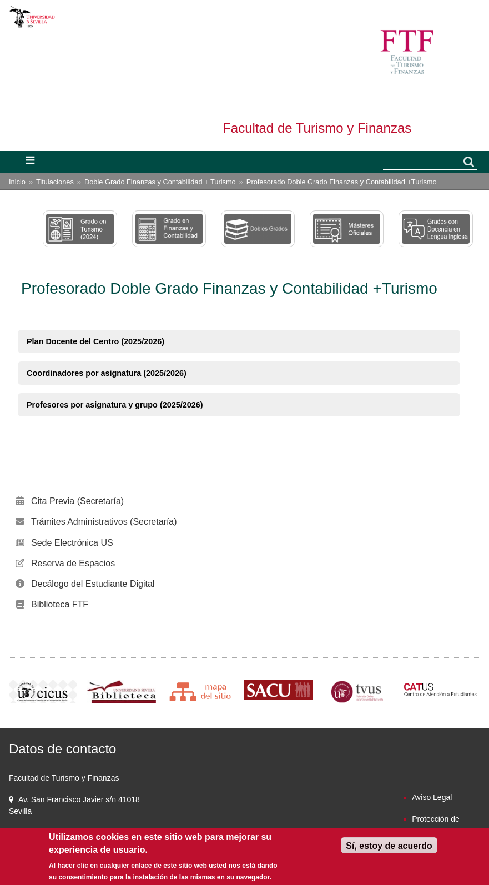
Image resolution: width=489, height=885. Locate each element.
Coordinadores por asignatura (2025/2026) (106, 373)
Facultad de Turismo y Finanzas (317, 127)
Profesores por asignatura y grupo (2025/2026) (115, 404)
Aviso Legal (432, 797)
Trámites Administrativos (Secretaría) (104, 521)
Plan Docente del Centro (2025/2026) (95, 341)
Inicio (17, 182)
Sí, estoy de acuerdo (389, 846)
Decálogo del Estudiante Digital (92, 584)
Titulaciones (55, 182)
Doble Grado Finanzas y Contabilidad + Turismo (160, 182)
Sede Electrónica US (72, 542)
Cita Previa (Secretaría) (77, 501)
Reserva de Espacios (73, 563)
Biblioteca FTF (59, 604)
